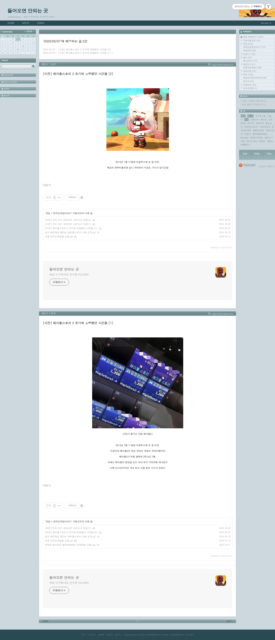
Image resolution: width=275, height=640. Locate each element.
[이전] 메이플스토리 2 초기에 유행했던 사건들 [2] (84, 49)
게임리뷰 (249, 50)
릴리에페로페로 (259, 134)
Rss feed (264, 23)
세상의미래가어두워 (255, 77)
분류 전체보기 (253, 36)
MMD (243, 116)
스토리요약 (265, 126)
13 (33, 42)
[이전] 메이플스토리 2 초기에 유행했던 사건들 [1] (84, 52)
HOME (11, 23)
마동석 (247, 134)
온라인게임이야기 (254, 47)
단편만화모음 (252, 67)
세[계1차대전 (256, 137)
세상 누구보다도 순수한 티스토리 (69, 274)
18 (23, 46)
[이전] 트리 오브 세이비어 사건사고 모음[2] (68, 219)
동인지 (249, 64)
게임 (248, 43)
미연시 (249, 54)
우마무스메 (260, 116)
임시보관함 (250, 88)
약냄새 (270, 141)
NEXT (230, 621)
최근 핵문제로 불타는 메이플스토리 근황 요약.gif (70, 232)
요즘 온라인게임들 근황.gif (59, 236)
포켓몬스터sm (251, 126)
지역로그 (92, 634)
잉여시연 (249, 71)
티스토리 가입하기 (266, 166)
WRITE (25, 23)
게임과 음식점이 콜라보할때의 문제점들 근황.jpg (70, 544)
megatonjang (130, 634)
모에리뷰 (249, 84)
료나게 (250, 116)
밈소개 (248, 81)
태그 (83, 634)
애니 (247, 57)
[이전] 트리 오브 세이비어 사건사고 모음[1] (68, 224)
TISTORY (189, 634)
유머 (248, 74)
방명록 (101, 634)
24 (18, 49)
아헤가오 (254, 119)
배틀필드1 (245, 144)
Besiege (244, 137)
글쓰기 (118, 634)
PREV (45, 621)
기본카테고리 (251, 40)
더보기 (47, 185)
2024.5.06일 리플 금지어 (254, 100)
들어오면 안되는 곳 (27, 10)
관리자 (109, 634)
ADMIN (40, 23)
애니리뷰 (250, 60)
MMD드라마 (258, 130)
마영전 (262, 141)
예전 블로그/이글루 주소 (253, 104)
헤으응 (263, 119)
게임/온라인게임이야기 (222, 64)
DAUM (165, 634)
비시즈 (251, 123)
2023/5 (29, 31)
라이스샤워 (252, 141)
